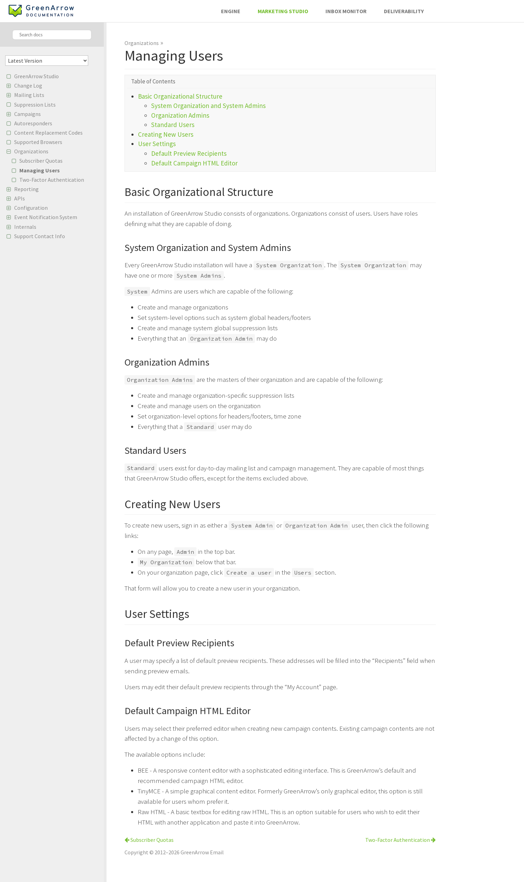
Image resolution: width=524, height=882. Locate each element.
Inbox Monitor (346, 11)
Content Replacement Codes (48, 132)
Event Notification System (45, 217)
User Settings (157, 144)
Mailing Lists (29, 95)
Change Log (28, 85)
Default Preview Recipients (189, 153)
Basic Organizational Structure (180, 96)
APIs (19, 198)
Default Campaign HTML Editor (194, 163)
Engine (230, 11)
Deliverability (404, 11)
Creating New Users (165, 134)
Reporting (26, 189)
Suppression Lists (35, 104)
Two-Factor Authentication (51, 180)
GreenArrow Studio (36, 76)
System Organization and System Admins (208, 105)
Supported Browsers (38, 142)
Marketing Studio (283, 11)
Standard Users (172, 124)
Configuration (31, 208)
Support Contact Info (39, 236)
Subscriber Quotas (41, 161)
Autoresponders (33, 123)
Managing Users (39, 170)
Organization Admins (180, 115)
